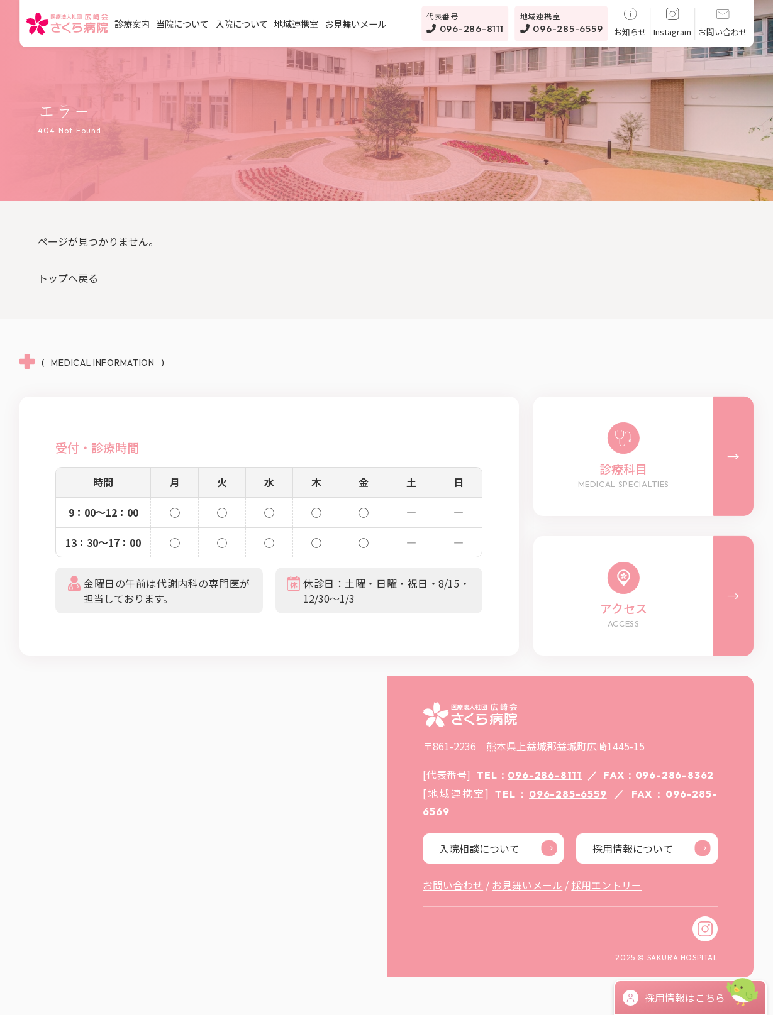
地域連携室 (296, 23)
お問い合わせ (722, 23)
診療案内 (132, 23)
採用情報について (651, 848)
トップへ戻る (68, 277)
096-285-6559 (561, 23)
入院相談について (498, 848)
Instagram (672, 23)
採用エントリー (606, 884)
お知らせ (630, 23)
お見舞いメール (355, 23)
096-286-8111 (465, 23)
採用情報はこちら (674, 998)
